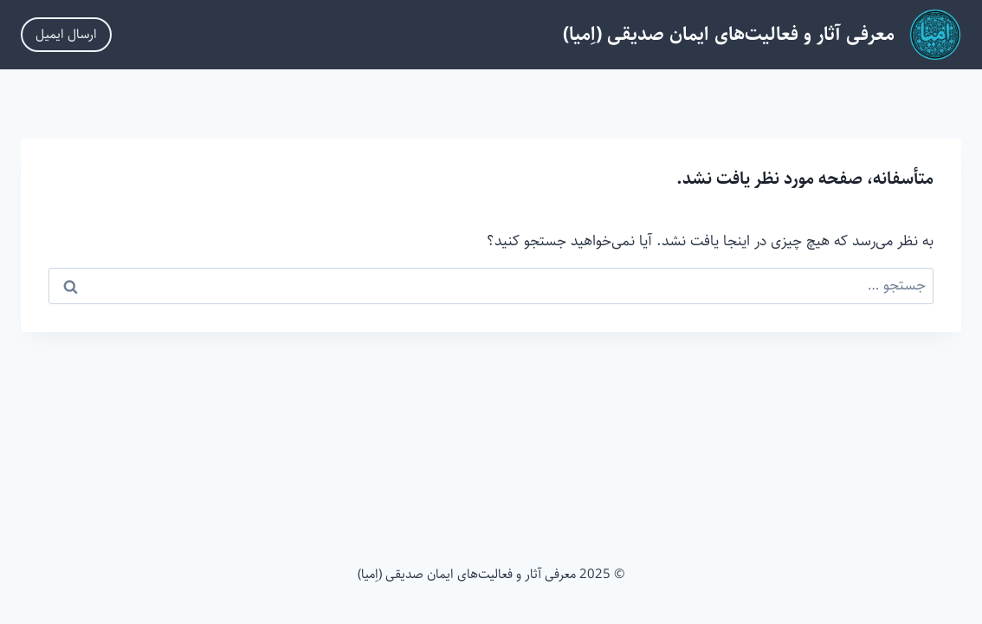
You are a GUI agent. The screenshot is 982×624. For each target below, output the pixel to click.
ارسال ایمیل (66, 34)
